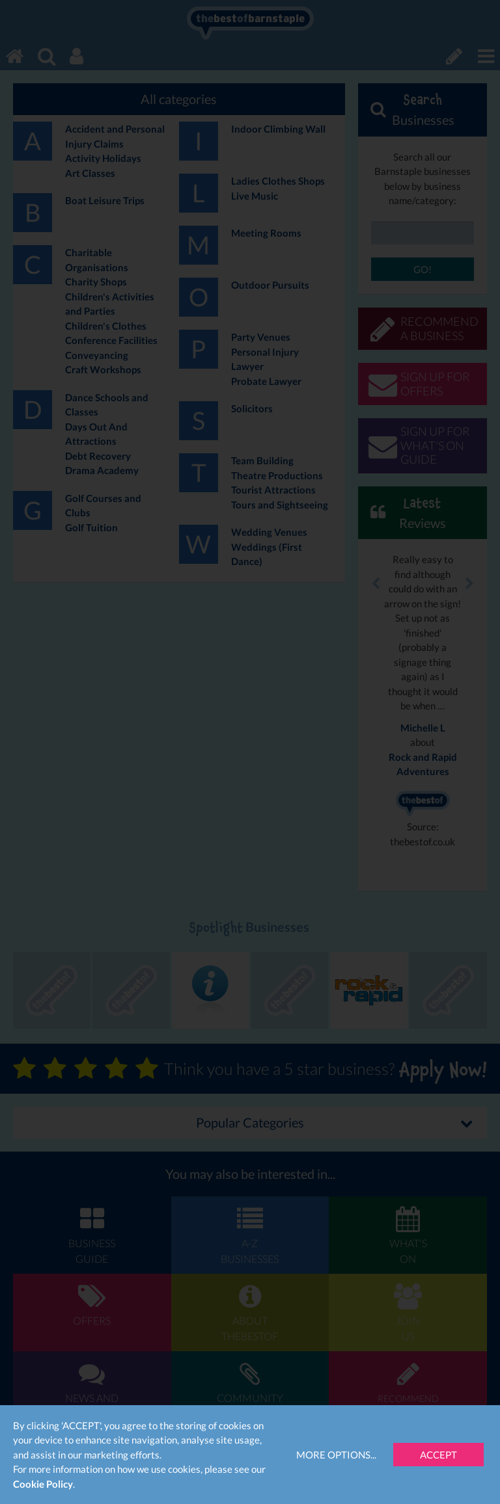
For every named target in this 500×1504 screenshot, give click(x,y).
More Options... (336, 1454)
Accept (438, 1454)
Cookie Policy (43, 1484)
